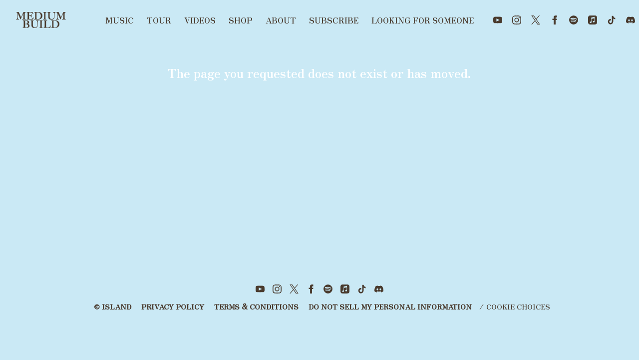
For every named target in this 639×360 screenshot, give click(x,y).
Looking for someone (422, 20)
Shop (241, 20)
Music (119, 20)
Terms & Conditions (256, 307)
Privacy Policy (172, 307)
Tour (159, 20)
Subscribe (333, 20)
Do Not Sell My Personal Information (390, 307)
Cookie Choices (518, 307)
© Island (112, 307)
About (281, 20)
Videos (200, 20)
